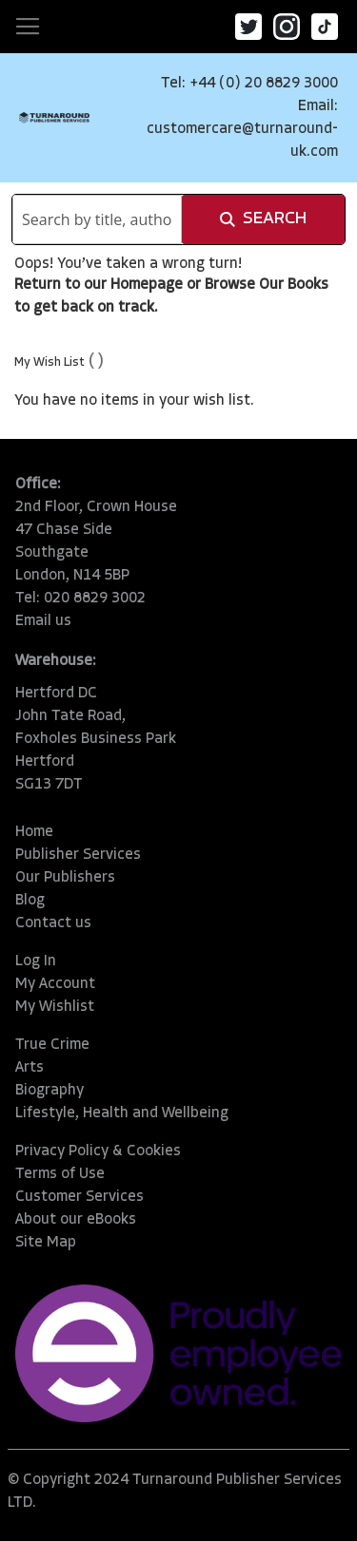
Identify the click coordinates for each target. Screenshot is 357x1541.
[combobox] (97, 219)
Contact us (53, 923)
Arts (29, 1067)
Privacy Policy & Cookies (98, 1151)
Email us (43, 621)
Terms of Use (60, 1174)
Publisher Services (78, 855)
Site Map (45, 1242)
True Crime (52, 1045)
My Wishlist (54, 1007)
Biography (49, 1090)
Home (34, 832)
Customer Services (79, 1197)
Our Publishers (65, 877)
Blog (30, 900)
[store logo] (54, 117)
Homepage (146, 285)
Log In (35, 961)
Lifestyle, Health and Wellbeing (121, 1113)
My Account (55, 984)
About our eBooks (75, 1219)
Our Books (293, 285)
